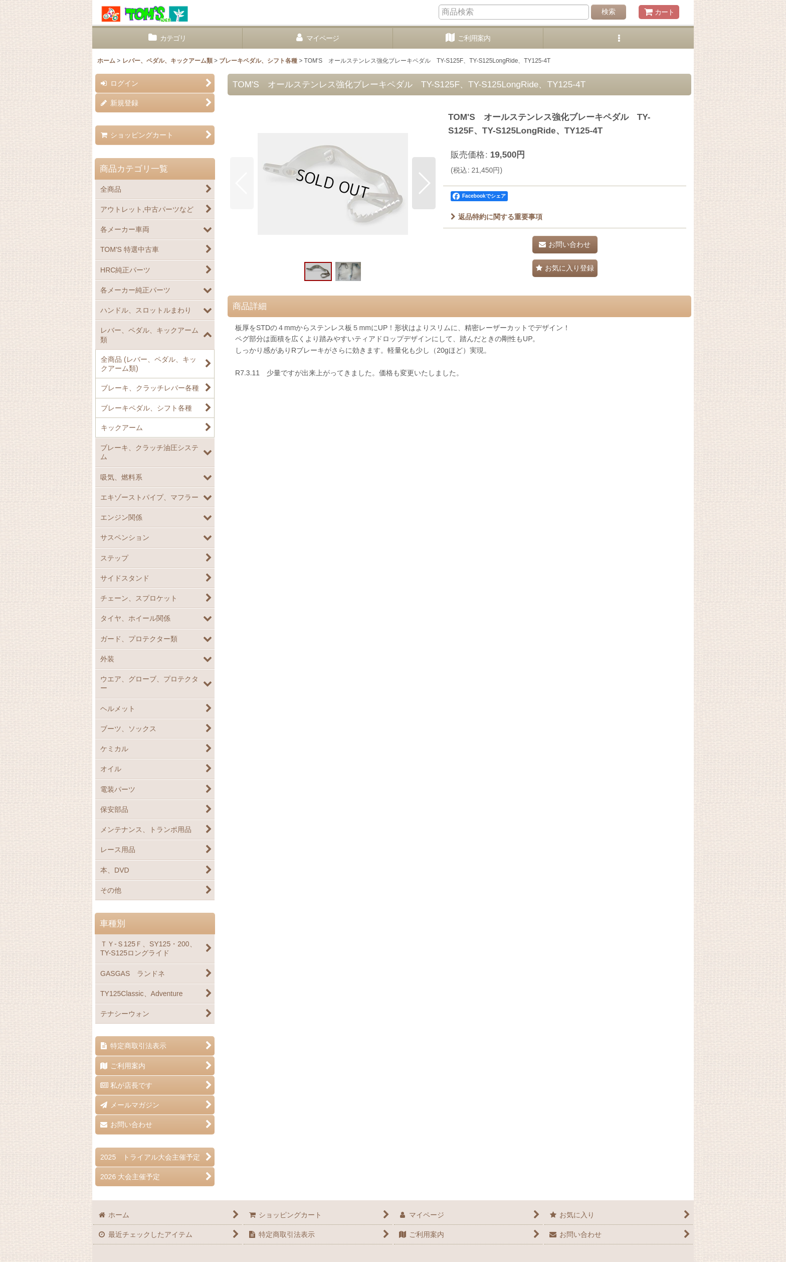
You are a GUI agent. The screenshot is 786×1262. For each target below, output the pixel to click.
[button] (618, 38)
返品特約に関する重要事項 (496, 217)
